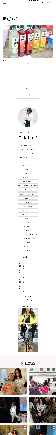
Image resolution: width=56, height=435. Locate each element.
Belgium (28, 198)
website (28, 94)
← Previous (6, 24)
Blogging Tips (28, 238)
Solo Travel (28, 178)
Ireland (28, 222)
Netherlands (28, 149)
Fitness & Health (28, 234)
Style (28, 170)
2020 (21, 271)
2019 (21, 273)
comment (28, 63)
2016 (21, 280)
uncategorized (28, 145)
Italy (28, 218)
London (28, 206)
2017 (21, 277)
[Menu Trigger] (4, 2)
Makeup (28, 202)
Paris (28, 190)
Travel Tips (28, 154)
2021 (21, 268)
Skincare (28, 182)
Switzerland (28, 166)
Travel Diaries (28, 158)
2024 (21, 261)
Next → (12, 24)
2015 (21, 282)
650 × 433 (18, 22)
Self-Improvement (28, 186)
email (28, 88)
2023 (21, 264)
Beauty (28, 246)
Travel (28, 242)
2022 (21, 266)
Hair (28, 230)
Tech (28, 162)
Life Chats (28, 250)
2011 (21, 291)
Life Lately (28, 214)
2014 (21, 284)
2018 (21, 275)
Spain (28, 174)
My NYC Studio (28, 194)
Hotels (28, 226)
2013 (21, 287)
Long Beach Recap (28, 22)
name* (28, 82)
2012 (21, 289)
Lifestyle (28, 210)
